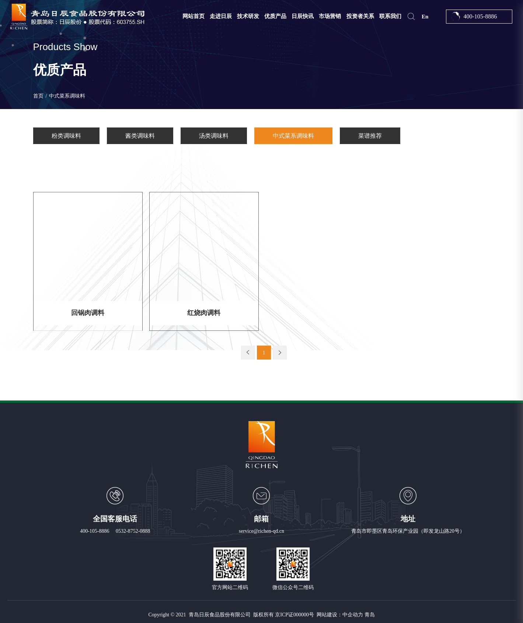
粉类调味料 (66, 136)
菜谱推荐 (370, 136)
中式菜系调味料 (293, 136)
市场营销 (330, 16)
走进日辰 (221, 16)
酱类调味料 (140, 136)
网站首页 (193, 16)
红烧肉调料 (203, 312)
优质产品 (275, 16)
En (425, 17)
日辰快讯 (303, 16)
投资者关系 (360, 16)
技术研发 (248, 16)
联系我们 (390, 16)
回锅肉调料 (87, 312)
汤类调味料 (214, 136)
